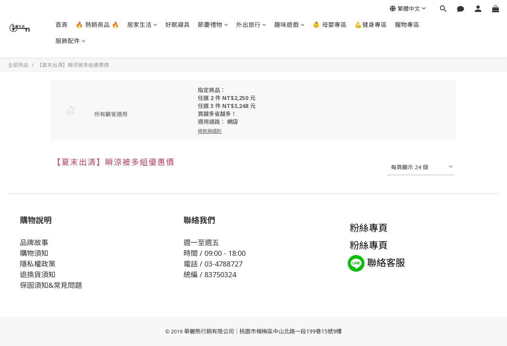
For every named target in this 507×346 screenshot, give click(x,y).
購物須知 (34, 253)
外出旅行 (251, 24)
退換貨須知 (37, 274)
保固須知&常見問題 (51, 285)
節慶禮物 (213, 24)
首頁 (61, 24)
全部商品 (18, 64)
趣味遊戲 (289, 24)
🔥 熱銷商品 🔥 (97, 24)
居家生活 (142, 24)
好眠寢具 (178, 24)
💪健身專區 (371, 24)
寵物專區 (407, 24)
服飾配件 (70, 41)
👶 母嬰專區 (330, 24)
